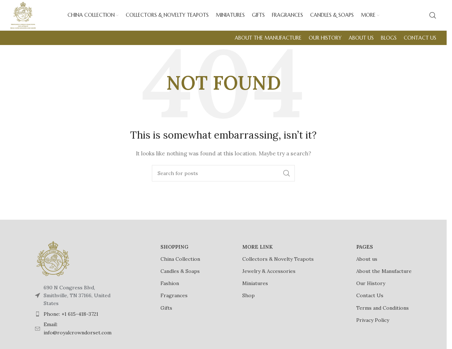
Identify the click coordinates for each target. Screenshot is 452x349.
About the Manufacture (384, 276)
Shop (248, 301)
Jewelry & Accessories (268, 276)
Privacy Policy (372, 325)
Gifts (166, 313)
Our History (370, 288)
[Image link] (53, 263)
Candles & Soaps (180, 276)
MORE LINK (257, 252)
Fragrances (174, 301)
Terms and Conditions (382, 313)
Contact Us (369, 301)
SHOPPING (174, 252)
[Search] (433, 18)
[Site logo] (25, 17)
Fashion (169, 288)
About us (366, 264)
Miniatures (255, 288)
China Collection (180, 264)
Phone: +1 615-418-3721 (71, 319)
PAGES (364, 252)
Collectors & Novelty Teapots (278, 264)
